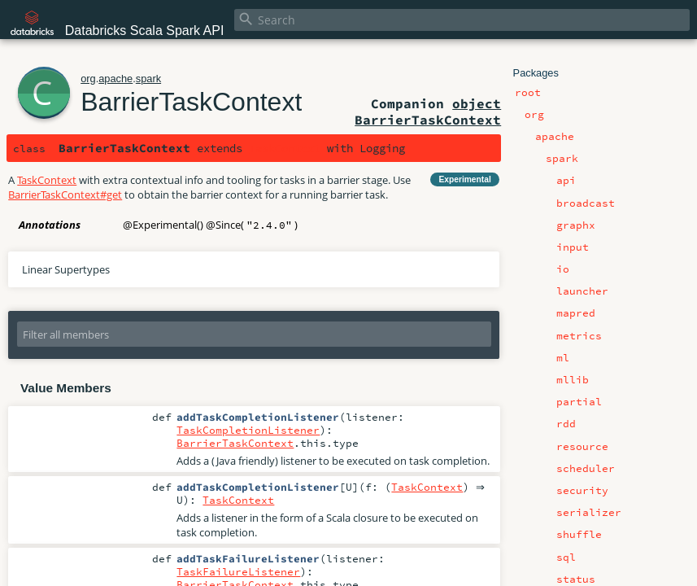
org (88, 78)
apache (115, 78)
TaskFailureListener (238, 572)
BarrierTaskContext (191, 101)
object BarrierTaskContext (428, 111)
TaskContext (284, 148)
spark (148, 78)
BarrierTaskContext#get (65, 194)
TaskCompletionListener (248, 429)
